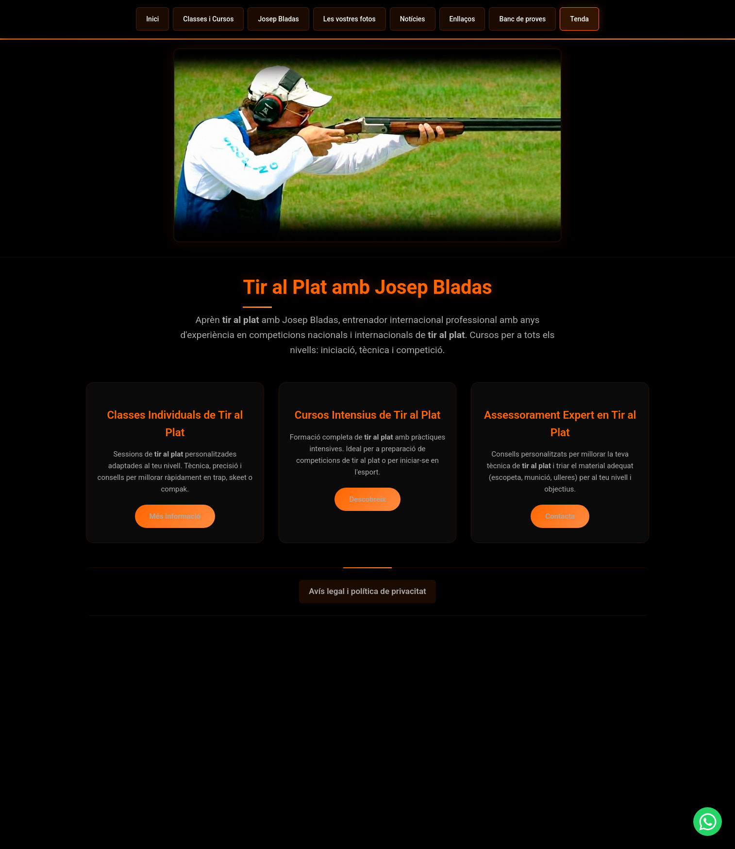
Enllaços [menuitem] (462, 19)
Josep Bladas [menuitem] (278, 19)
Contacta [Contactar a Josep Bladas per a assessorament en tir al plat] (560, 506)
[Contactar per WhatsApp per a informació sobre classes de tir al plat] (699, 813)
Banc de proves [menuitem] (522, 19)
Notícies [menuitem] (412, 19)
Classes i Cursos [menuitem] (208, 19)
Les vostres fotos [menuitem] (349, 19)
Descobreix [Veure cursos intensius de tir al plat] (367, 488)
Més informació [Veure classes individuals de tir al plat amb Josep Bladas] (175, 506)
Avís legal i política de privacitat (367, 581)
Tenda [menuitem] (579, 19)
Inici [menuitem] (152, 19)
